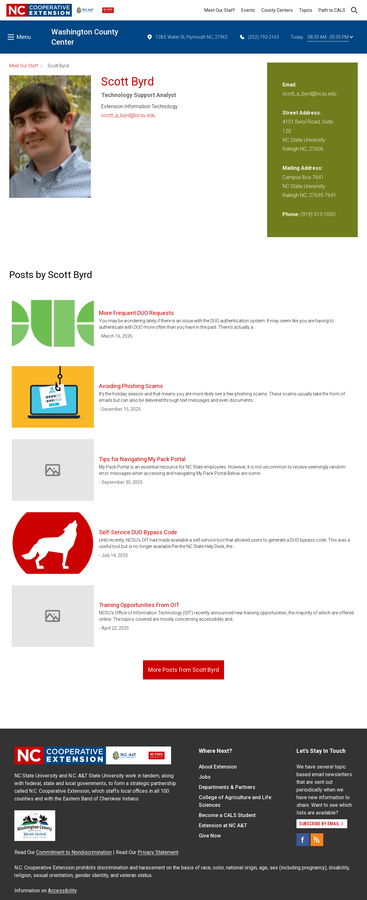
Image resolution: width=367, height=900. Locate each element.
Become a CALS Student (227, 815)
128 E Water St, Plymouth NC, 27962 (187, 37)
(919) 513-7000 (318, 214)
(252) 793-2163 (259, 37)
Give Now (210, 836)
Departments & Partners (227, 787)
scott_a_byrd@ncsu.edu (128, 115)
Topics (305, 10)
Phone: (290, 214)
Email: (289, 85)
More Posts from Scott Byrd (183, 669)
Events (248, 10)
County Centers (277, 10)
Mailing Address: (302, 168)
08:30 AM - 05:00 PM (330, 37)
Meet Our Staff (219, 10)
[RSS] (317, 839)
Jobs (205, 777)
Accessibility (62, 891)
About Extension (218, 767)
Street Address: (301, 113)
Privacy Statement (158, 852)
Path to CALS (331, 10)
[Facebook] (302, 839)
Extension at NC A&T (223, 825)
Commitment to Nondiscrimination (74, 852)
